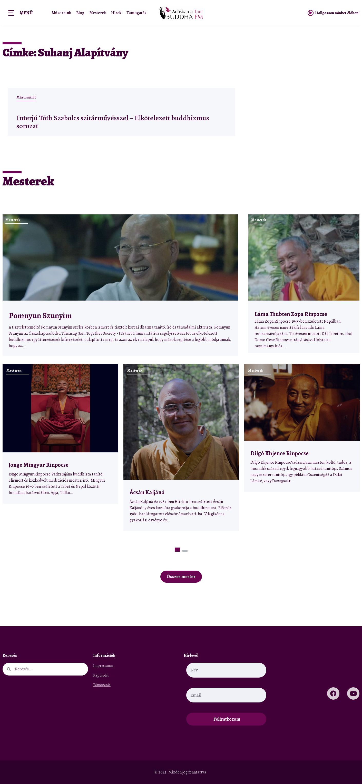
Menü (26, 13)
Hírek (116, 13)
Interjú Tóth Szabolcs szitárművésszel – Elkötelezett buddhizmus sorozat (101, 121)
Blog (80, 13)
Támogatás (136, 13)
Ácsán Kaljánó (147, 492)
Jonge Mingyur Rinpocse (39, 465)
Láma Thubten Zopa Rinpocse (291, 314)
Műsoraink (61, 13)
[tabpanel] (60, 434)
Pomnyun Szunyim (40, 315)
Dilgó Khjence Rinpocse (279, 453)
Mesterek (98, 13)
